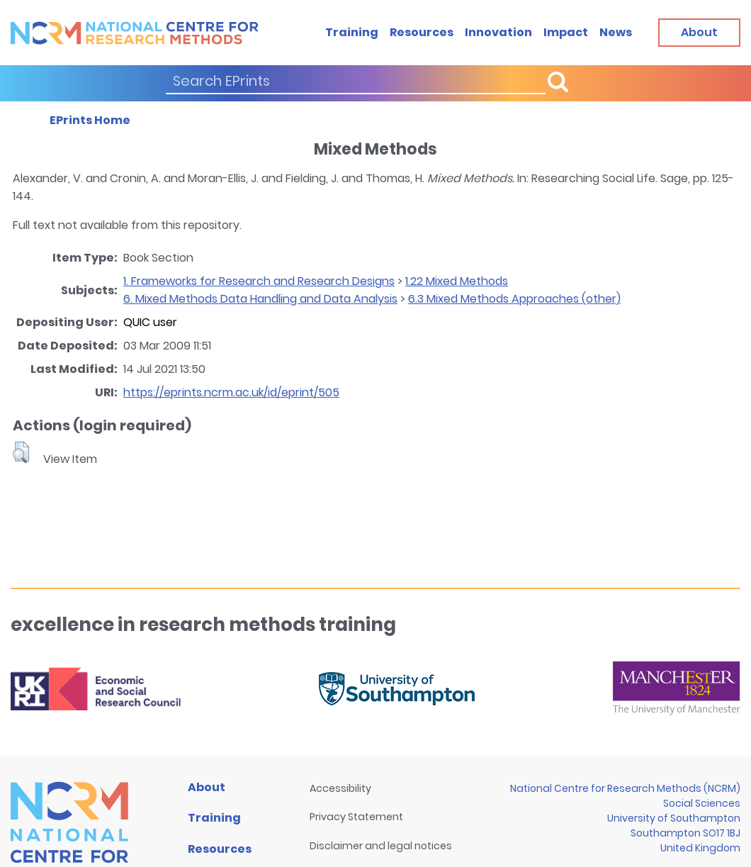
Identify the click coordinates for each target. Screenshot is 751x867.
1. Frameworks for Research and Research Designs (259, 281)
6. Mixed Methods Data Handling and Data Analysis (260, 299)
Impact (565, 32)
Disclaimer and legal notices (381, 846)
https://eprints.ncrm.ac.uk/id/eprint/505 (231, 392)
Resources (421, 32)
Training (351, 32)
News (615, 32)
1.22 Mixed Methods (456, 281)
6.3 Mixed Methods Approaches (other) (514, 299)
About (206, 787)
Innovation (498, 32)
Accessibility (340, 788)
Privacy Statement (356, 817)
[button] (21, 452)
